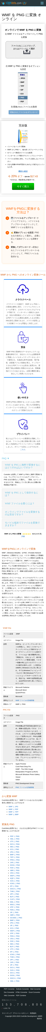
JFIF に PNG (14, 907)
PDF (22, 102)
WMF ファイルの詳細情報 (25, 700)
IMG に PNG (14, 847)
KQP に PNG (15, 878)
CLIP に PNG (15, 899)
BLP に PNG (14, 897)
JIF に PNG (14, 912)
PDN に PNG (15, 910)
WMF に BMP (14, 814)
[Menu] (42, 3)
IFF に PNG (14, 886)
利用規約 (33, 1013)
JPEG (22, 78)
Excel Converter (34, 992)
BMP (22, 82)
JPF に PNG (14, 894)
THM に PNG (15, 891)
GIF (21, 90)
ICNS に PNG (15, 883)
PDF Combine (21, 995)
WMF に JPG (13, 807)
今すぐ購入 (23, 186)
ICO (22, 94)
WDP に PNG (15, 876)
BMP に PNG (15, 855)
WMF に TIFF (13, 812)
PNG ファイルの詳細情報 (25, 787)
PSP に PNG (14, 868)
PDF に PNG (14, 836)
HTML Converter (21, 992)
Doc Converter (9, 992)
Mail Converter (35, 989)
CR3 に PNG (14, 873)
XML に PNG (14, 839)
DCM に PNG (15, 865)
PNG (22, 98)
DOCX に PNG (15, 889)
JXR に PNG (14, 862)
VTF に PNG (14, 841)
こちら (22, 449)
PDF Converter (9, 989)
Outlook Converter (22, 989)
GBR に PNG (15, 915)
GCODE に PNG (16, 918)
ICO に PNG (14, 849)
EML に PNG (14, 902)
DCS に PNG (15, 844)
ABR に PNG (15, 870)
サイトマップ (7, 1013)
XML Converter (9, 995)
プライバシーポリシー (21, 1013)
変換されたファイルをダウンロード (24, 112)
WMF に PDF (13, 809)
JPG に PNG (14, 852)
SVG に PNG (15, 881)
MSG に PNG (15, 904)
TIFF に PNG (15, 857)
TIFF (22, 86)
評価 (23, 536)
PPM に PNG (15, 860)
